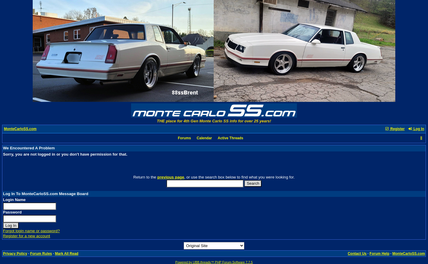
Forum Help (379, 254)
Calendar (204, 138)
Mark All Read (66, 254)
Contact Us (357, 254)
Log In (416, 129)
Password (12, 212)
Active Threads (230, 138)
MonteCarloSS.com (20, 129)
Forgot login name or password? (31, 231)
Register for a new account (26, 236)
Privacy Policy (15, 254)
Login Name (14, 199)
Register (395, 129)
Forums (184, 138)
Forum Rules (41, 254)
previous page (170, 177)
